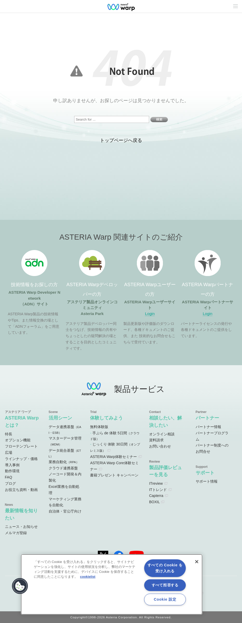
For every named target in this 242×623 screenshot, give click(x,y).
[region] (111, 584)
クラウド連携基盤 (63, 468)
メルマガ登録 (16, 533)
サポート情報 (207, 481)
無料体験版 (99, 427)
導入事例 (12, 465)
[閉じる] (196, 561)
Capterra (156, 496)
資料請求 (156, 440)
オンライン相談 (162, 434)
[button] (20, 586)
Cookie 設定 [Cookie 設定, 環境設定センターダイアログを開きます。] (165, 599)
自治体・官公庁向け (65, 511)
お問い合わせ (160, 446)
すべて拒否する (165, 585)
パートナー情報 (208, 427)
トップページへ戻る (121, 140)
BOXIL (154, 502)
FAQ (8, 477)
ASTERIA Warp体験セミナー (113, 457)
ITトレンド (158, 490)
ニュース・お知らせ (21, 526)
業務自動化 (64, 462)
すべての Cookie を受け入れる (165, 568)
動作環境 (12, 471)
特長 (8, 434)
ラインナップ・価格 (21, 459)
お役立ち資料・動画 (21, 490)
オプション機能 (17, 440)
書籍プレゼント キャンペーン (114, 475)
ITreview (156, 483)
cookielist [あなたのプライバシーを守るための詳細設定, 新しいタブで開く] (87, 577)
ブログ (10, 483)
